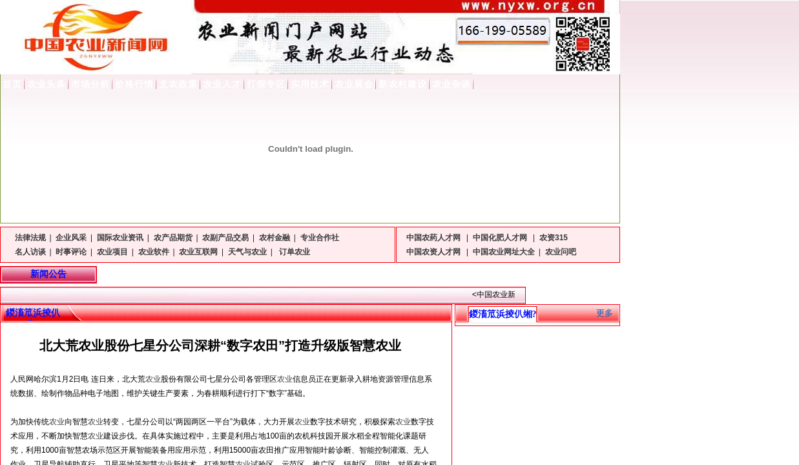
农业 (153, 379)
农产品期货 (173, 237)
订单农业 (293, 251)
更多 (604, 313)
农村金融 (274, 237)
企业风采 (71, 237)
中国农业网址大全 (504, 251)
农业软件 (153, 251)
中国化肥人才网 (501, 237)
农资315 (553, 237)
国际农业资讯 (120, 237)
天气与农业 (247, 251)
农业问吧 (560, 251)
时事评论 (71, 251)
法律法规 (30, 237)
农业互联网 (198, 251)
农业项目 (112, 251)
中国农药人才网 (434, 237)
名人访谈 (30, 251)
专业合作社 (319, 237)
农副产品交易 (225, 237)
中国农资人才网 (434, 251)
